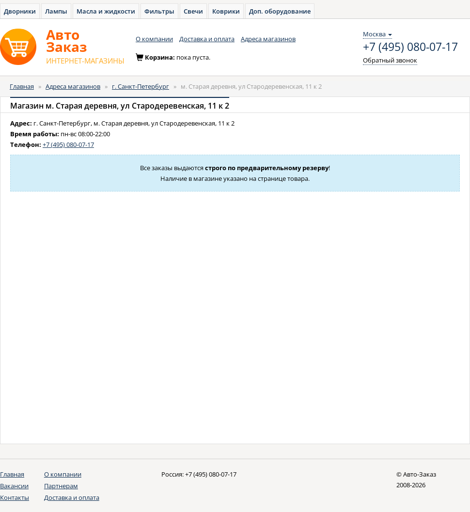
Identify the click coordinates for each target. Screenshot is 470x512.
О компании (154, 38)
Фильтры (159, 11)
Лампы (56, 11)
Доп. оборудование (280, 11)
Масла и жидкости (106, 11)
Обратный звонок (390, 60)
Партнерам (61, 485)
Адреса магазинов (268, 38)
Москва (377, 34)
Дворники (20, 11)
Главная (22, 86)
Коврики (226, 11)
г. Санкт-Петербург (140, 86)
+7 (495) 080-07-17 (410, 47)
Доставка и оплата (207, 38)
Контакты (14, 497)
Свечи (193, 11)
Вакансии (14, 485)
